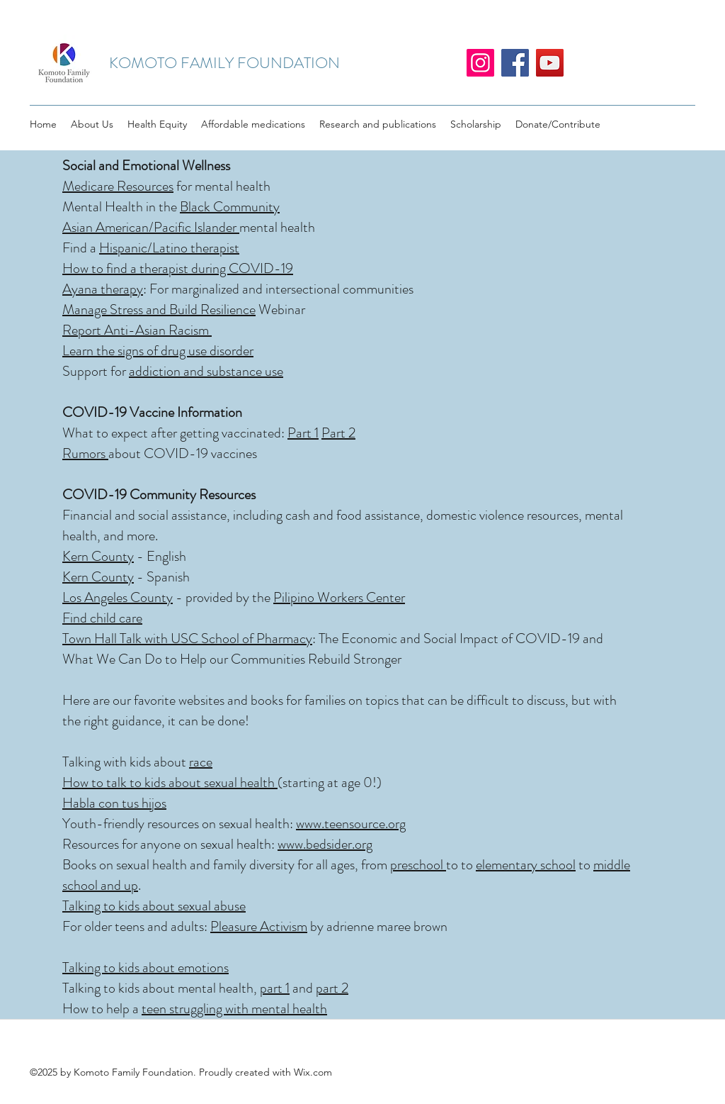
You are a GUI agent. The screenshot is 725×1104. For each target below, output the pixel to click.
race (200, 762)
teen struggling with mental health (234, 1008)
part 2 (332, 988)
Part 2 (338, 433)
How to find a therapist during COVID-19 (177, 268)
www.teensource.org (351, 823)
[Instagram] (480, 63)
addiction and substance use (206, 371)
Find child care (102, 618)
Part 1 (303, 433)
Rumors (85, 453)
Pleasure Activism (258, 926)
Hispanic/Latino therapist (169, 248)
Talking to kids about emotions (145, 967)
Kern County (98, 556)
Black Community (230, 206)
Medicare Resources (117, 186)
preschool (418, 864)
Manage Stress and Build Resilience (159, 309)
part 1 (275, 988)
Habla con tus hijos (114, 803)
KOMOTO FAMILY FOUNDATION (224, 63)
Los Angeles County (117, 597)
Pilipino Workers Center (339, 597)
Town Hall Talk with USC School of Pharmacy (187, 638)
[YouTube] (550, 63)
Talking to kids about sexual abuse (154, 906)
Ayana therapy (102, 289)
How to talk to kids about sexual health (170, 782)
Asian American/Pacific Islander (150, 227)
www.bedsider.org (325, 844)
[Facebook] (515, 63)
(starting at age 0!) (330, 782)
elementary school (526, 864)
